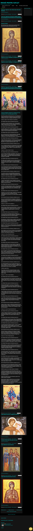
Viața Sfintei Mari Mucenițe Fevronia (8, 476)
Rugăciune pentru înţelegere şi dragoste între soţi (11, 57)
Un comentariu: (14, 413)
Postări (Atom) (13, 514)
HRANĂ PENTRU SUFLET (10, 3)
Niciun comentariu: (14, 14)
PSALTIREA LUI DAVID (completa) (23, 5)
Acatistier (13, 5)
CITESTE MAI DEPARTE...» (5, 12)
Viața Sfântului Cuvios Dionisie (7, 444)
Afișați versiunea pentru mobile (11, 511)
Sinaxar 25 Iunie (4, 23)
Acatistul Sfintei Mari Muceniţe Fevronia (9, 440)
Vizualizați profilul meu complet (9, 525)
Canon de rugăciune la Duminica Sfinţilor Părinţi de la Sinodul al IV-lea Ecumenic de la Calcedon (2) (11, 17)
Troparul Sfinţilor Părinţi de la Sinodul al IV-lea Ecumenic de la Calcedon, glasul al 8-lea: (11, 102)
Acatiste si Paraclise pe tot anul (6, 5)
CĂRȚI (16, 5)
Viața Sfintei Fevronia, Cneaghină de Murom (10, 414)
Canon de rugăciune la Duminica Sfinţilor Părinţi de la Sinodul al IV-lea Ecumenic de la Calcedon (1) (11, 88)
